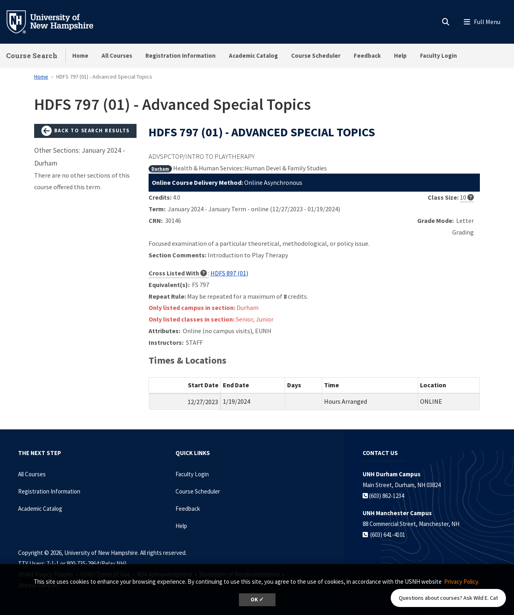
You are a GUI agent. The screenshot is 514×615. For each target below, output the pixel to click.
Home (80, 55)
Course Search (31, 55)
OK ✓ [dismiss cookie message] (257, 599)
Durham (160, 169)
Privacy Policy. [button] (461, 581)
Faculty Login (438, 55)
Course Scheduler (316, 55)
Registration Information (180, 55)
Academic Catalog (253, 55)
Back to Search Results (85, 131)
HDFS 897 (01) (229, 273)
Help (400, 55)
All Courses (117, 55)
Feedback (367, 55)
